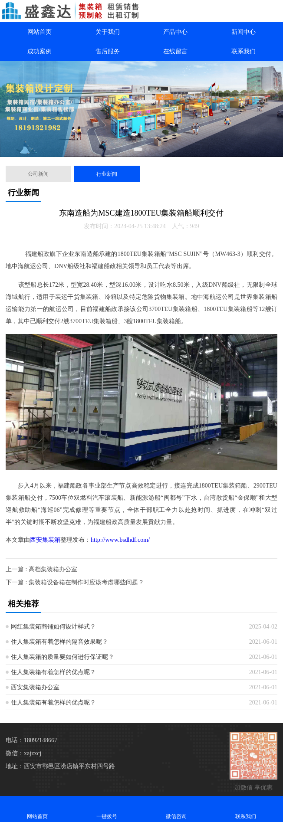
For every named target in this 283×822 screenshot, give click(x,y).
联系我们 (243, 51)
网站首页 (39, 32)
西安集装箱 (45, 540)
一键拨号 (107, 808)
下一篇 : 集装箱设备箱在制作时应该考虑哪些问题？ (75, 582)
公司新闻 (38, 174)
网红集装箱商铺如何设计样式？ (53, 626)
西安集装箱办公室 (35, 687)
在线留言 (175, 51)
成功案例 (39, 51)
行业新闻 (106, 174)
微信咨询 (176, 808)
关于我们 (107, 32)
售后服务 (107, 51)
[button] (138, 149)
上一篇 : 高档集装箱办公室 (41, 569)
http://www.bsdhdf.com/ (120, 540)
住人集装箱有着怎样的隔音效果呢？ (59, 642)
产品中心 (175, 32)
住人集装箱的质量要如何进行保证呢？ (62, 657)
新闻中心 (243, 32)
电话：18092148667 (31, 740)
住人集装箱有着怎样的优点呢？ (53, 672)
